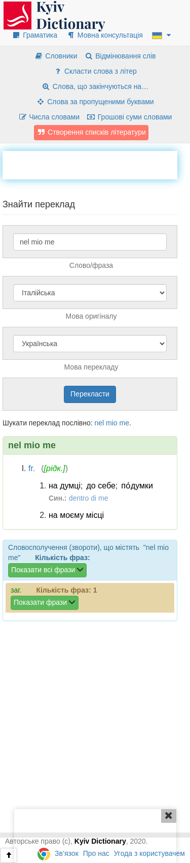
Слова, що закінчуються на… (95, 86)
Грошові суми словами (129, 117)
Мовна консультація (104, 35)
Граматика (34, 35)
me (124, 423)
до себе (101, 485)
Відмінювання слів (120, 56)
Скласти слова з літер (95, 71)
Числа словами (49, 117)
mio (112, 423)
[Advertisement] (96, 163)
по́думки (137, 485)
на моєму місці (76, 515)
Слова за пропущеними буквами (95, 102)
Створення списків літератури (91, 132)
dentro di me (88, 498)
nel (99, 423)
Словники (55, 56)
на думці (65, 485)
